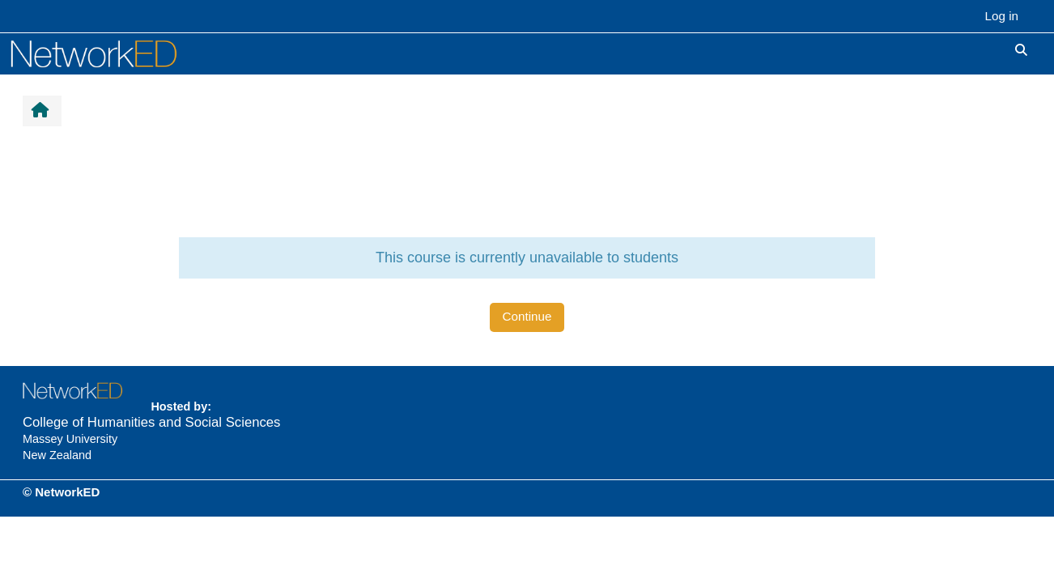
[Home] (112, 53)
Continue (527, 316)
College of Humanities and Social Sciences (151, 422)
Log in (1001, 16)
